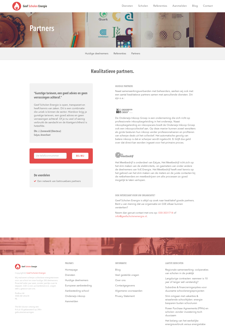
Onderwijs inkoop (75, 296)
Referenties (160, 6)
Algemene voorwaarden (128, 291)
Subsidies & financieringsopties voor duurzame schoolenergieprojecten (186, 289)
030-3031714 (165, 213)
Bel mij (80, 156)
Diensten (127, 6)
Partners (135, 53)
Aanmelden (179, 6)
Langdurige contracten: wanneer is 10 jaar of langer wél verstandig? (186, 280)
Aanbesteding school (77, 291)
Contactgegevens (125, 285)
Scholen (143, 6)
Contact (208, 6)
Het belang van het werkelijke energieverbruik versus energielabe (185, 323)
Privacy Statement (125, 296)
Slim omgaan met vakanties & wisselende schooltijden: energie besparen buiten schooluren (183, 299)
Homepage (71, 270)
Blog (195, 6)
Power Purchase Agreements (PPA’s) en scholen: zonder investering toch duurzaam (186, 312)
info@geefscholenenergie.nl (131, 216)
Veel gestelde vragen (127, 275)
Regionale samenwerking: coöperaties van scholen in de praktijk (186, 272)
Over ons (120, 280)
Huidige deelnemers (96, 53)
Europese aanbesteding (78, 285)
